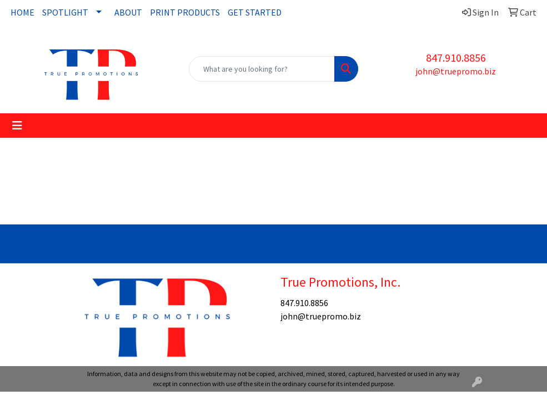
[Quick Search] (261, 69)
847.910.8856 (456, 57)
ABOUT (128, 12)
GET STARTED (255, 12)
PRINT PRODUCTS (185, 12)
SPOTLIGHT (65, 12)
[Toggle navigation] (17, 125)
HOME (22, 12)
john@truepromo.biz (455, 71)
